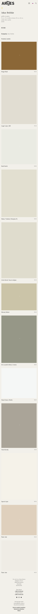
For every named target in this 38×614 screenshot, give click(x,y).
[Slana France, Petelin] (19, 383)
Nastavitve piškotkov (19, 609)
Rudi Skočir (4, 166)
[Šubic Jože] (19, 520)
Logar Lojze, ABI (6, 126)
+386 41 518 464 (19, 591)
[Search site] (36, 3)
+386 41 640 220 (19, 594)
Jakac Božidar (11, 34)
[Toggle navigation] (29, 3)
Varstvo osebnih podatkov (19, 607)
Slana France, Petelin (6, 400)
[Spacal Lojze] (19, 476)
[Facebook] (17, 597)
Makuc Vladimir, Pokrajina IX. (9, 219)
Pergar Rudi (4, 71)
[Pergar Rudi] (19, 56)
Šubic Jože (4, 537)
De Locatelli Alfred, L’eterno (9, 364)
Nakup (19, 610)
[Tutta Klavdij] (19, 425)
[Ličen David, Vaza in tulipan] (19, 250)
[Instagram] (19, 597)
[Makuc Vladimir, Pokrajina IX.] (19, 193)
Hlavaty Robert (5, 312)
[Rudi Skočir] (19, 146)
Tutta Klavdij (4, 449)
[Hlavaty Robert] (19, 296)
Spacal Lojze (4, 501)
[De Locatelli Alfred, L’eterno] (19, 339)
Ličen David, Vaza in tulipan (8, 280)
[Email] (21, 597)
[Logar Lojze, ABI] (19, 99)
